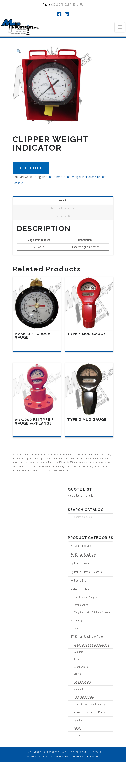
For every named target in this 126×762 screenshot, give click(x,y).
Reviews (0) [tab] (63, 216)
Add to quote (31, 168)
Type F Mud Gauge (86, 334)
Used (76, 628)
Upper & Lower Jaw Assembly (89, 704)
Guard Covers (81, 667)
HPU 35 (77, 674)
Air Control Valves (81, 546)
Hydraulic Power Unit (83, 563)
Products (53, 752)
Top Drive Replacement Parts (88, 712)
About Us (39, 752)
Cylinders (78, 652)
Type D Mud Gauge (87, 419)
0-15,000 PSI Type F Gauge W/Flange (34, 421)
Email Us (78, 4)
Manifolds (79, 689)
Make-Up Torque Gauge (32, 336)
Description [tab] (63, 200)
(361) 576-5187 (61, 4)
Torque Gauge (81, 605)
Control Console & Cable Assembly (92, 644)
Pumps (77, 727)
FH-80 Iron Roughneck (83, 554)
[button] (120, 27)
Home (28, 752)
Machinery (76, 620)
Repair (97, 752)
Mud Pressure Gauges (85, 597)
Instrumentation (59, 177)
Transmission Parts (84, 696)
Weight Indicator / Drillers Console (92, 612)
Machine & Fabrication (76, 752)
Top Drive (78, 735)
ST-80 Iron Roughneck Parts (87, 637)
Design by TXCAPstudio (87, 756)
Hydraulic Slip (78, 581)
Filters (77, 659)
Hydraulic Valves (82, 681)
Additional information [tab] (63, 208)
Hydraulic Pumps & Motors (86, 572)
